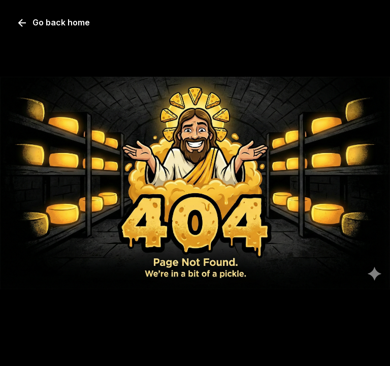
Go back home (53, 23)
